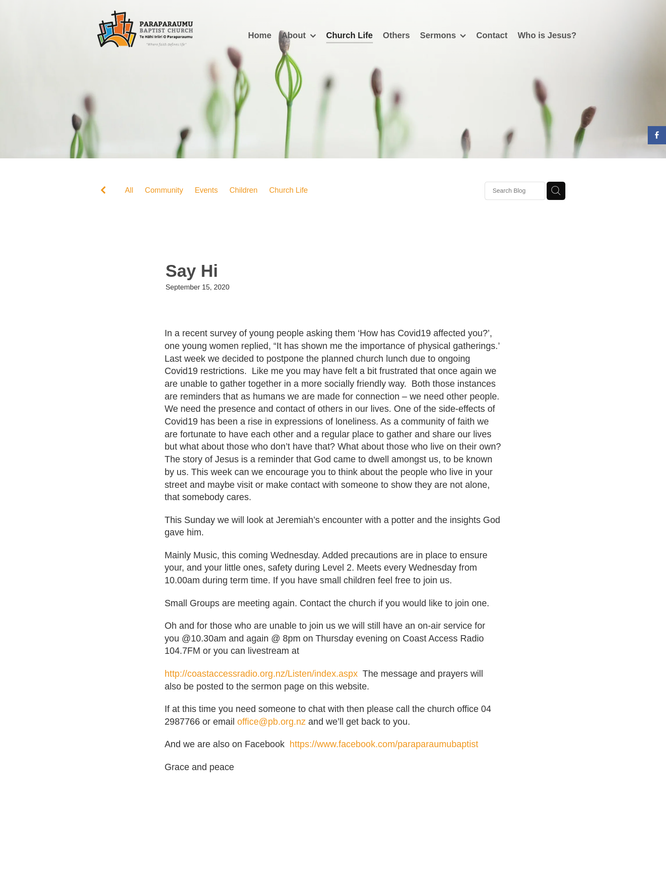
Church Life (288, 190)
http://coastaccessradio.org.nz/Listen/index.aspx (261, 674)
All (129, 190)
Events (206, 190)
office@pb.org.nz (271, 722)
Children (243, 190)
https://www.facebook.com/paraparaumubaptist (384, 744)
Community (164, 190)
